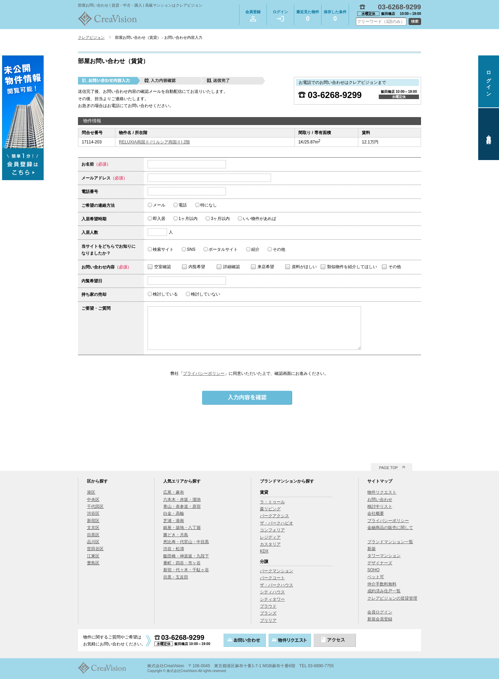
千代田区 (95, 506)
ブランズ (268, 613)
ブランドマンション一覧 (390, 541)
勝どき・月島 (175, 534)
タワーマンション (384, 555)
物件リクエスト (381, 492)
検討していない (205, 294)
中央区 (93, 499)
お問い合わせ (379, 499)
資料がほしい (304, 266)
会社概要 (375, 513)
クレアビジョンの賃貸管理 (392, 598)
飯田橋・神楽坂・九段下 (186, 556)
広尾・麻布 (173, 492)
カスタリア (270, 544)
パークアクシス (274, 515)
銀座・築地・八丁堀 (182, 527)
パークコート (272, 577)
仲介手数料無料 (381, 584)
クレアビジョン (91, 37)
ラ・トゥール (272, 502)
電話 (182, 205)
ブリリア (268, 620)
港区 (91, 492)
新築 (371, 548)
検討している (165, 294)
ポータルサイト (223, 249)
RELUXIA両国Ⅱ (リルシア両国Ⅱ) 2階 (154, 142)
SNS (191, 249)
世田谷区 (95, 548)
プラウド (268, 606)
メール (159, 205)
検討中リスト (379, 506)
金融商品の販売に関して (390, 527)
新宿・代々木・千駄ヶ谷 (186, 569)
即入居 (159, 218)
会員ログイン (379, 612)
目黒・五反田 (175, 577)
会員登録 (253, 15)
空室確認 (162, 266)
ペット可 (375, 576)
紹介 (255, 249)
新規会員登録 (379, 619)
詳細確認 (231, 266)
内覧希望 (197, 266)
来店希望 (265, 266)
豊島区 (93, 563)
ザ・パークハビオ (276, 523)
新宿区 (93, 520)
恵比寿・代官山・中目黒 (186, 541)
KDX (264, 551)
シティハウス (272, 592)
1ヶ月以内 (188, 218)
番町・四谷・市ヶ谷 (182, 563)
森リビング (270, 508)
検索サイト (163, 249)
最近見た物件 (307, 17)
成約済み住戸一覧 (384, 591)
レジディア (270, 537)
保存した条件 (335, 17)
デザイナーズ (379, 563)
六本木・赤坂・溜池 (182, 499)
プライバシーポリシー (204, 373)
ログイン (280, 15)
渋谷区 (93, 513)
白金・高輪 (173, 513)
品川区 (93, 541)
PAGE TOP (388, 468)
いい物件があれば (259, 218)
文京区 (93, 527)
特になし (208, 205)
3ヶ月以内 (220, 218)
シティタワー (272, 599)
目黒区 (93, 534)
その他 (279, 249)
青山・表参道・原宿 (182, 506)
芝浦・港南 (173, 520)
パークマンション (276, 570)
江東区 (93, 556)
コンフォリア (272, 530)
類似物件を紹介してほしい (352, 266)
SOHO (373, 569)
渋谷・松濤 (173, 548)
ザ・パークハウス (276, 585)
